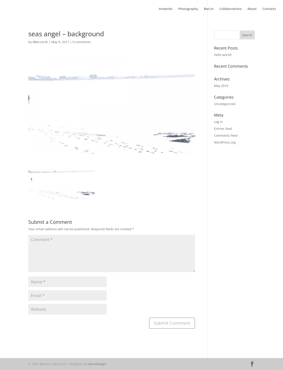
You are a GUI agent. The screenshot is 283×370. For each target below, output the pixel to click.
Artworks (165, 9)
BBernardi (40, 42)
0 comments (82, 42)
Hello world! (223, 55)
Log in (218, 122)
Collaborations (230, 9)
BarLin (209, 9)
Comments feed (225, 135)
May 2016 (221, 86)
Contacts (269, 9)
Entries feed (223, 129)
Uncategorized (224, 104)
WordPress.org (225, 142)
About (252, 9)
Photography (188, 9)
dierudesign (97, 364)
